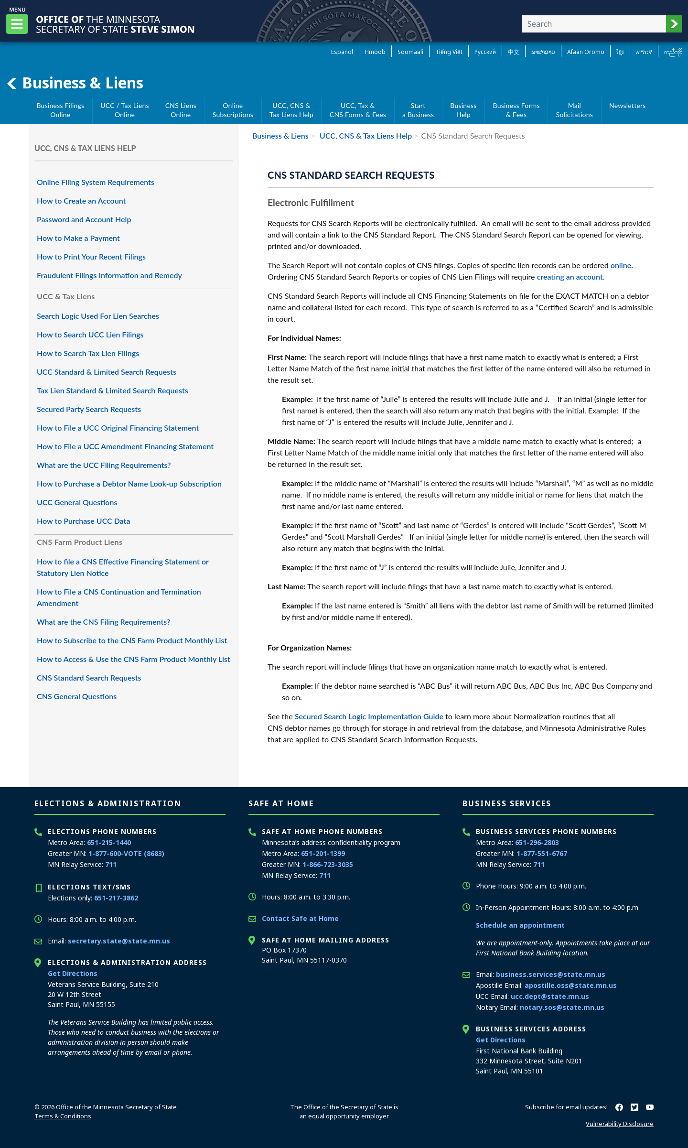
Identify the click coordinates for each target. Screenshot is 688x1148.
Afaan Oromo (585, 52)
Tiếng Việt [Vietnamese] (448, 52)
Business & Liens (74, 83)
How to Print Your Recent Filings (91, 256)
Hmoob (375, 52)
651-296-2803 (537, 842)
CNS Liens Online (180, 110)
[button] (674, 23)
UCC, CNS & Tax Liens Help (365, 135)
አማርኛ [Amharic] (644, 52)
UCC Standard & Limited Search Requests (106, 371)
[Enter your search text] (594, 23)
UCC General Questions (77, 502)
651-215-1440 (109, 842)
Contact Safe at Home (300, 918)
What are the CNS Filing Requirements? (103, 621)
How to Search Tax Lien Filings (88, 352)
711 (111, 864)
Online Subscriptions (233, 110)
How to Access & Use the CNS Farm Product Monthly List (133, 658)
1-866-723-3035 (327, 864)
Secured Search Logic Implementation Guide (369, 716)
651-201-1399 (323, 853)
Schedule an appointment (520, 925)
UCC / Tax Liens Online (124, 110)
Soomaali (410, 52)
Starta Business (418, 110)
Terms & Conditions (62, 1116)
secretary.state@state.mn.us (119, 940)
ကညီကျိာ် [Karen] (673, 52)
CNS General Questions (77, 696)
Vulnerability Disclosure (620, 1123)
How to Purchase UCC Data (83, 520)
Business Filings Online (60, 110)
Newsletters (627, 105)
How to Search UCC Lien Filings (90, 334)
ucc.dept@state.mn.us (550, 996)
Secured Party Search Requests (89, 408)
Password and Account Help (84, 219)
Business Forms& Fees (516, 110)
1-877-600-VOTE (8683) (126, 853)
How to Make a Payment (78, 237)
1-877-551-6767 (541, 853)
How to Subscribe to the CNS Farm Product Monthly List (132, 640)
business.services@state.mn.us (550, 974)
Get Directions (72, 973)
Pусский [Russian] (485, 52)
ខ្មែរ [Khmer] (620, 52)
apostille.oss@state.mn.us (571, 985)
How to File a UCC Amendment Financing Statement (125, 446)
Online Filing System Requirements (95, 181)
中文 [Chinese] (513, 52)
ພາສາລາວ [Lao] (543, 52)
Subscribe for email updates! (566, 1107)
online (621, 265)
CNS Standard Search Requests (89, 677)
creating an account (570, 276)
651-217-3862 (116, 897)
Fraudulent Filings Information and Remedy (109, 275)
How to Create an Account (81, 200)
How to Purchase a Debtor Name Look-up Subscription (129, 483)
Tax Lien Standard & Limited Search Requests (112, 390)
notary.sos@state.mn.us (562, 1007)
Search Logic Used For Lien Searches (98, 315)
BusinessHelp (463, 110)
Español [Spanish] (342, 52)
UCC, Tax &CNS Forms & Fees (358, 110)
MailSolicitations (574, 110)
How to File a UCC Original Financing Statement (118, 427)
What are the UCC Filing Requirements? (104, 464)
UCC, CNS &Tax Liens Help (291, 110)
